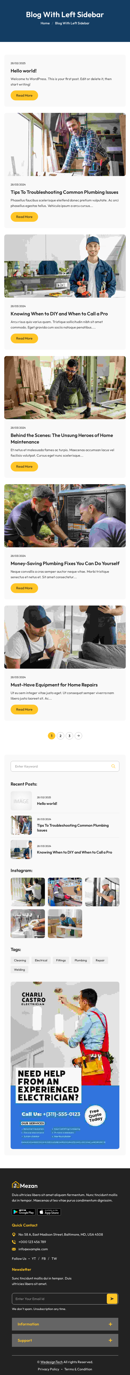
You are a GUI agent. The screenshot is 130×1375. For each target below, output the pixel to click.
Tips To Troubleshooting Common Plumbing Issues (64, 192)
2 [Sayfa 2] (60, 736)
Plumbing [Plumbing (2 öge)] (81, 960)
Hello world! (24, 70)
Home (45, 23)
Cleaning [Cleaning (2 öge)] (20, 960)
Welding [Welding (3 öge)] (19, 970)
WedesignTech (51, 1362)
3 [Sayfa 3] (69, 736)
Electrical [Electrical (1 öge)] (41, 960)
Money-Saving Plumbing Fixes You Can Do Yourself (65, 563)
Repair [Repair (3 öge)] (100, 960)
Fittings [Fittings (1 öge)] (61, 960)
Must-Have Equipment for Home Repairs (54, 685)
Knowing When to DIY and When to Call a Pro (59, 313)
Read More (24, 95)
